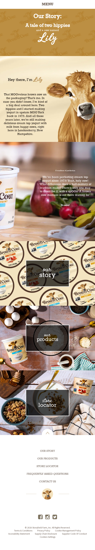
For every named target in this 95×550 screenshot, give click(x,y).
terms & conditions (23, 530)
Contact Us (47, 481)
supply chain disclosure (46, 533)
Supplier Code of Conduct (74, 533)
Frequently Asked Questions (47, 474)
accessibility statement (19, 533)
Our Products (47, 458)
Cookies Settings (47, 537)
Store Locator (47, 466)
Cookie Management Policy (68, 530)
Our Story (47, 451)
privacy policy (43, 530)
